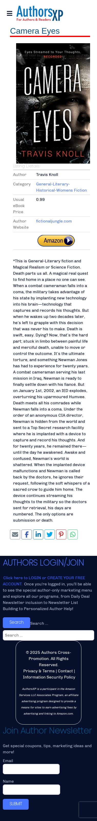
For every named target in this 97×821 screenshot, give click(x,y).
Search (16, 622)
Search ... (39, 623)
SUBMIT (15, 804)
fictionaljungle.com (54, 221)
